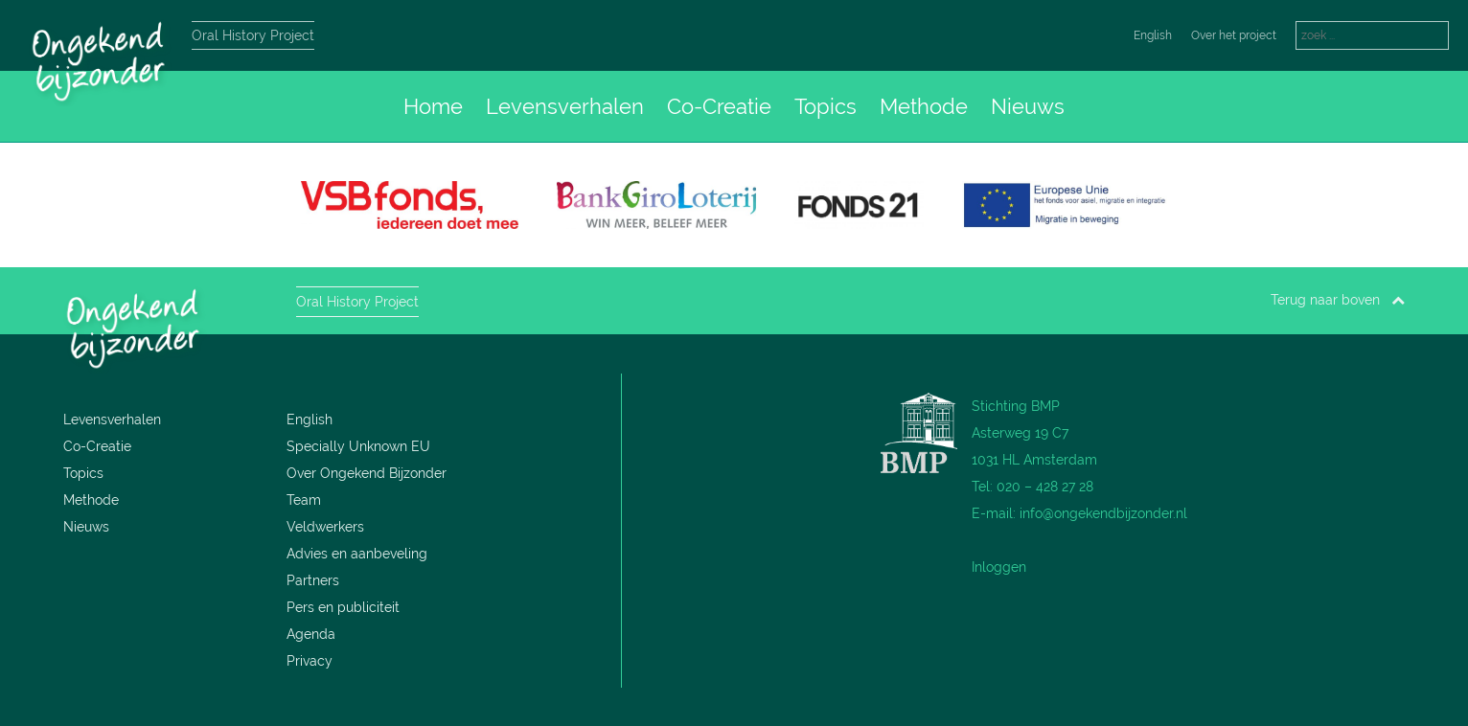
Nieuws (1028, 106)
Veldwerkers (325, 526)
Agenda (311, 634)
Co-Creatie (719, 106)
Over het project (1233, 35)
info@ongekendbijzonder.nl (1103, 513)
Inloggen (999, 567)
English (1153, 35)
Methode (924, 106)
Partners (313, 580)
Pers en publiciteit (343, 607)
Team (304, 500)
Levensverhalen (565, 106)
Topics (825, 106)
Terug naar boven (1338, 299)
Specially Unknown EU (358, 446)
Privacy (310, 661)
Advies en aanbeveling (357, 553)
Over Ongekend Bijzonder (367, 473)
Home (433, 106)
